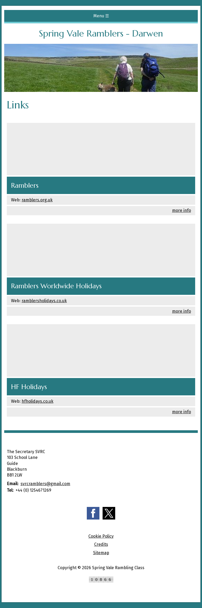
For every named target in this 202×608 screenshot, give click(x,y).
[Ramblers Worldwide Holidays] (101, 250)
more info (181, 210)
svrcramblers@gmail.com (45, 483)
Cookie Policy (101, 536)
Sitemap (101, 552)
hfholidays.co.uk (37, 401)
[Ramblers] (101, 149)
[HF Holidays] (101, 350)
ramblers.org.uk (37, 199)
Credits (101, 544)
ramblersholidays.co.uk (44, 300)
